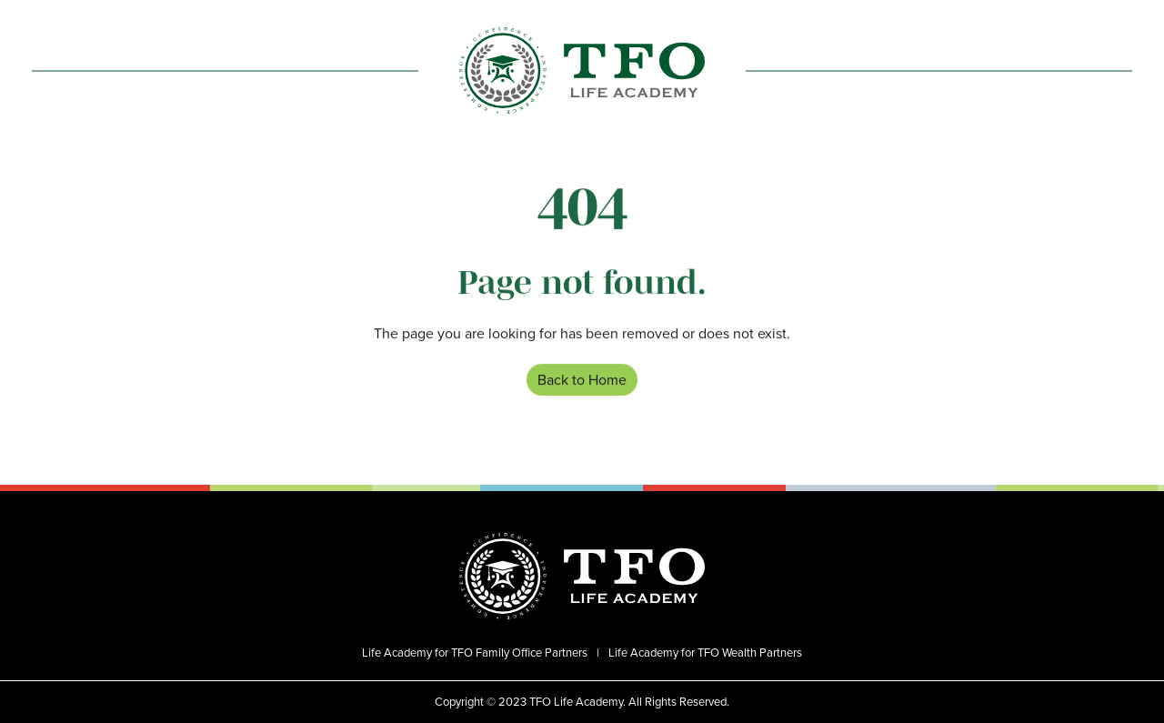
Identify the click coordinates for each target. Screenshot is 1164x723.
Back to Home (582, 380)
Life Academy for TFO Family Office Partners (474, 653)
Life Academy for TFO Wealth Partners (705, 653)
